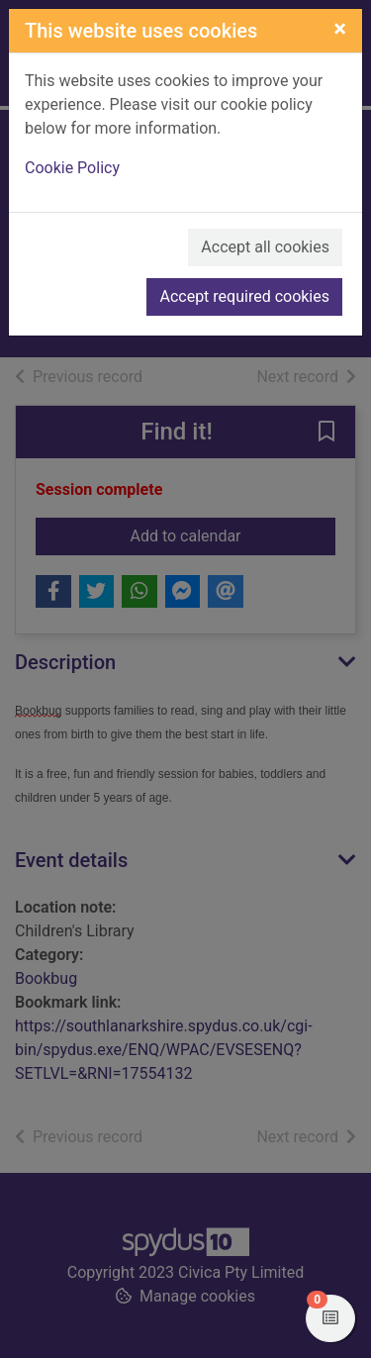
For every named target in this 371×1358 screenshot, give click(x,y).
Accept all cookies (265, 247)
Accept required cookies (244, 296)
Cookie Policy (72, 167)
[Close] (340, 28)
